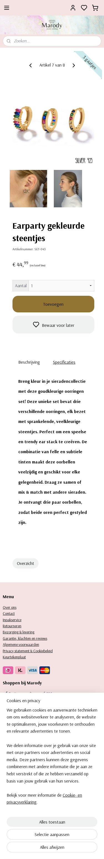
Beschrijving (29, 362)
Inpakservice (12, 619)
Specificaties (64, 362)
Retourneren (12, 625)
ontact (10, 613)
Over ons (9, 607)
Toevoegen (53, 304)
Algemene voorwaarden (21, 644)
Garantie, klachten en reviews (25, 638)
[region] (52, 801)
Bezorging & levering (18, 631)
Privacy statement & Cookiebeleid (28, 650)
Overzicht (25, 563)
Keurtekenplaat (14, 656)
